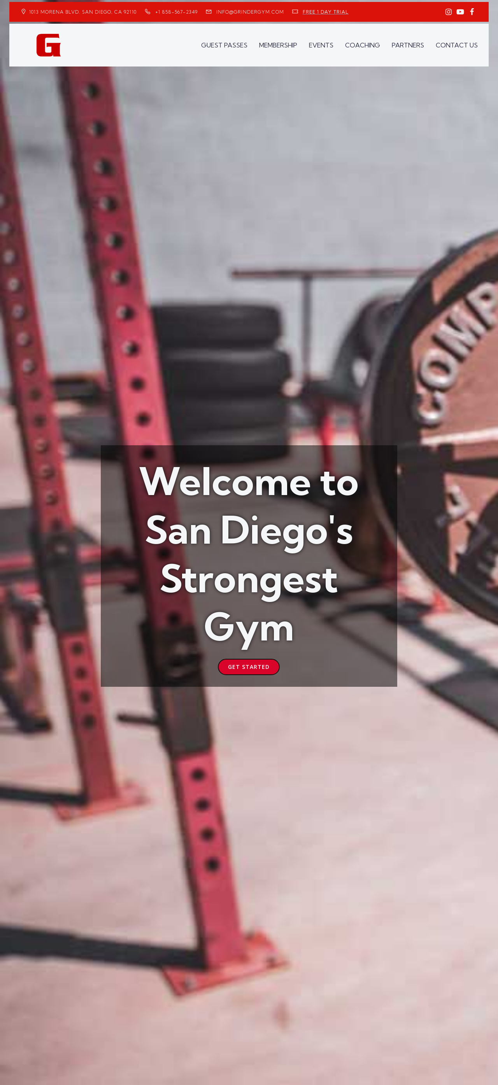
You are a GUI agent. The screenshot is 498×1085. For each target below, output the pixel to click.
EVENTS (321, 45)
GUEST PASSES (224, 45)
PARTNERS (408, 45)
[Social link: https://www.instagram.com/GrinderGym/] (448, 12)
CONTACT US (457, 45)
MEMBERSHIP (278, 45)
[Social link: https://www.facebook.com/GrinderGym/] (472, 12)
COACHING (362, 45)
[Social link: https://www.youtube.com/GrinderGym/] (460, 12)
